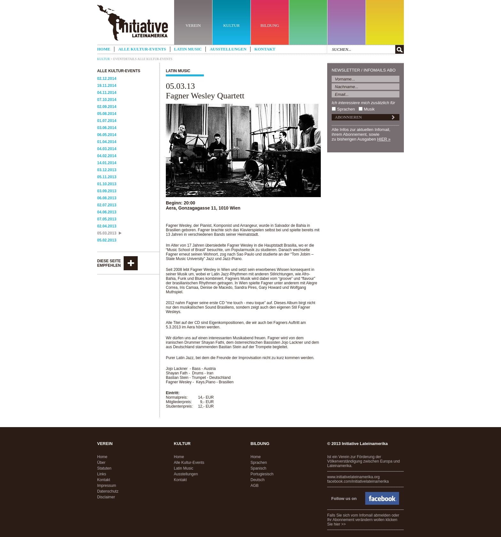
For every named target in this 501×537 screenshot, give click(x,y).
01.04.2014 (106, 142)
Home (103, 49)
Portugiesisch (262, 474)
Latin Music (188, 49)
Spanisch (258, 468)
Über (101, 462)
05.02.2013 (106, 240)
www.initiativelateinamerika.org (353, 477)
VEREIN (193, 25)
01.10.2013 (106, 184)
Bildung (259, 443)
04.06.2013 (106, 212)
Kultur (103, 59)
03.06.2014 (106, 128)
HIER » (383, 139)
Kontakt (264, 49)
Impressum (106, 485)
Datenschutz (108, 491)
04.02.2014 (106, 156)
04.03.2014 (106, 149)
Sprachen (346, 109)
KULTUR (231, 25)
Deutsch (257, 480)
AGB (254, 485)
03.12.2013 (106, 170)
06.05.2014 (106, 135)
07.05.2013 (106, 219)
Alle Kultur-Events (142, 49)
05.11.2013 (106, 177)
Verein (104, 443)
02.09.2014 (106, 106)
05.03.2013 (106, 233)
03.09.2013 (106, 191)
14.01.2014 (106, 163)
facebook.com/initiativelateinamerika (358, 481)
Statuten (104, 468)
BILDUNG (269, 25)
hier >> (340, 524)
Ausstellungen (228, 49)
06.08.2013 (106, 198)
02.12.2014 (106, 78)
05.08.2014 (106, 113)
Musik (369, 109)
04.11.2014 (106, 92)
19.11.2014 (106, 85)
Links (101, 474)
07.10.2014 (106, 99)
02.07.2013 (106, 205)
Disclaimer (106, 497)
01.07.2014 (106, 121)
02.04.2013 (106, 226)
